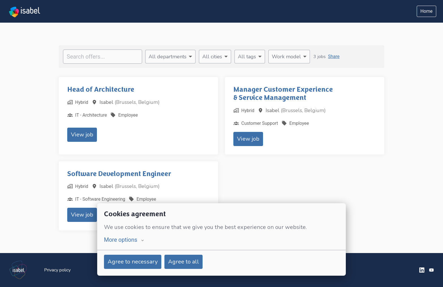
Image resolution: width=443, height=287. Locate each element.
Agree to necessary (133, 261)
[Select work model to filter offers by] (289, 56)
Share (334, 56)
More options (124, 239)
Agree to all (183, 261)
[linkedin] (422, 270)
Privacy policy (57, 270)
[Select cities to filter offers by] (215, 56)
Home (426, 11)
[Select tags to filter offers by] (249, 56)
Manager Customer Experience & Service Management (283, 93)
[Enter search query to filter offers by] (102, 56)
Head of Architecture (100, 89)
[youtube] (431, 270)
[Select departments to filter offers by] (170, 56)
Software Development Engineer (119, 174)
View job (82, 134)
